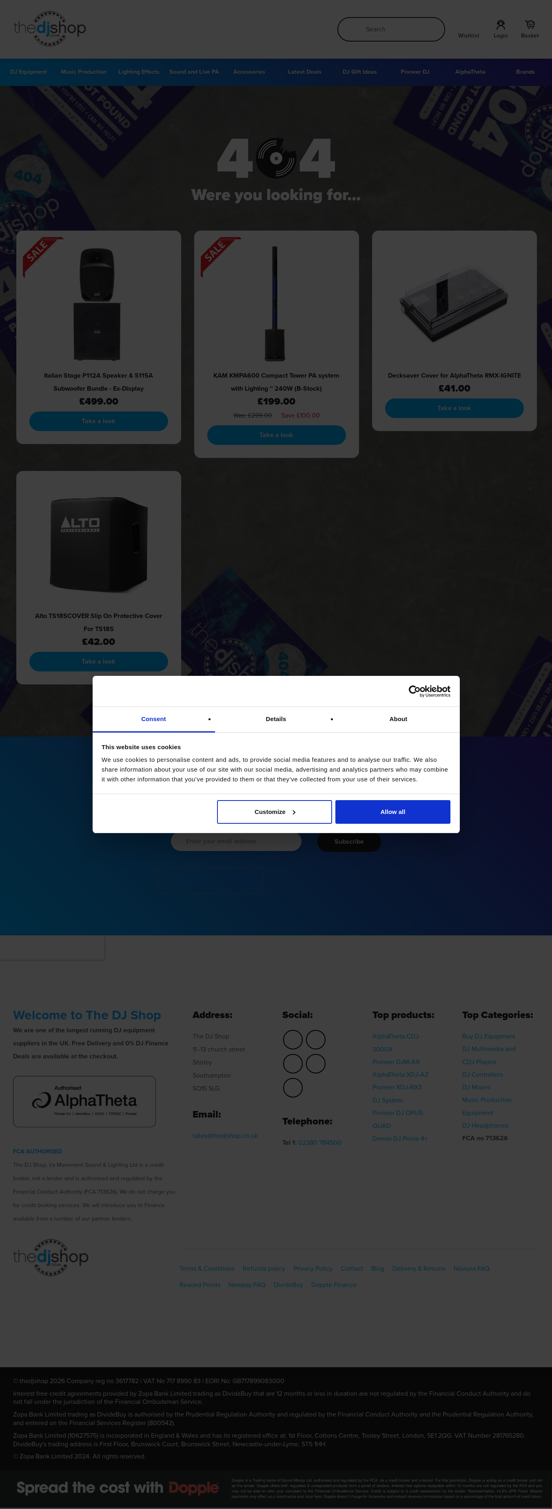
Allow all (393, 811)
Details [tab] (276, 718)
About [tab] (399, 718)
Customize (275, 811)
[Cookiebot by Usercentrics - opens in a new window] (414, 691)
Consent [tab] (153, 718)
